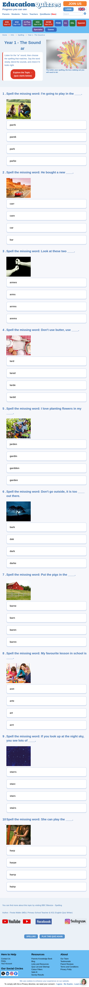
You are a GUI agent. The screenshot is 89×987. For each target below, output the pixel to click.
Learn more (79, 984)
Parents (6, 14)
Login (68, 9)
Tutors (25, 14)
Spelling (21, 35)
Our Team (64, 959)
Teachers (33, 14)
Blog (33, 961)
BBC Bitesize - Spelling (52, 905)
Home (4, 35)
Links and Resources (40, 964)
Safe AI (34, 972)
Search (85, 13)
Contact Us (5, 959)
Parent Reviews (66, 964)
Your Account (6, 964)
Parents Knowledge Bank (41, 959)
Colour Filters (36, 969)
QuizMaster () (48, 14)
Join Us (74, 3)
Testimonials (65, 961)
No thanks (68, 984)
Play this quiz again (52, 936)
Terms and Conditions (69, 967)
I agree (59, 984)
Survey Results (37, 975)
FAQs (3, 961)
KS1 (12, 35)
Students (15, 14)
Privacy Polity (66, 969)
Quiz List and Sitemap (40, 967)
